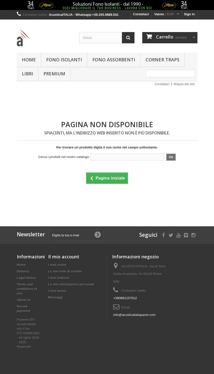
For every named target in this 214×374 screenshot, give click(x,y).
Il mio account (63, 257)
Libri (27, 74)
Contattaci (141, 14)
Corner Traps (162, 60)
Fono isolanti (64, 60)
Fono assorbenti (113, 60)
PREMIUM (54, 74)
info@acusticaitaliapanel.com (134, 315)
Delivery (23, 271)
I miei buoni (57, 291)
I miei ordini (57, 265)
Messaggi (55, 297)
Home (29, 60)
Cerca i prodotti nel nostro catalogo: (64, 157)
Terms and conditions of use (27, 288)
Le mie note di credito (65, 271)
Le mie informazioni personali (71, 284)
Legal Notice (26, 278)
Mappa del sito (184, 84)
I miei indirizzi (58, 278)
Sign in (189, 14)
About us (24, 300)
